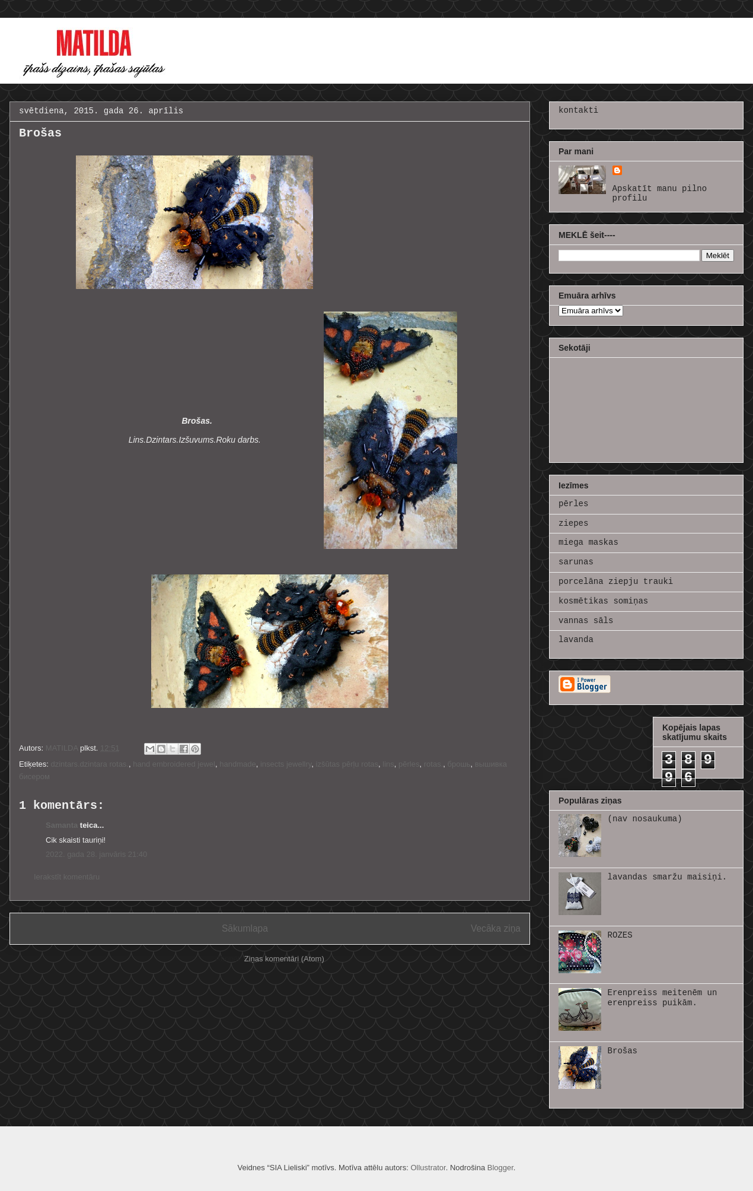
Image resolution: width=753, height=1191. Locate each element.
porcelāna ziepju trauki (616, 581)
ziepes (573, 523)
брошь (458, 764)
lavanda (576, 639)
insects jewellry (285, 764)
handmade (237, 764)
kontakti (578, 110)
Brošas (622, 1051)
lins (388, 764)
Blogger (500, 1167)
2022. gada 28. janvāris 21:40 (96, 854)
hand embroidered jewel (174, 764)
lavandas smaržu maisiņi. (668, 877)
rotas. (433, 764)
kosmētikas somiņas (603, 601)
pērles (408, 764)
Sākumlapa (245, 928)
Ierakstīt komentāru (67, 876)
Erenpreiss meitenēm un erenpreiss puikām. (662, 998)
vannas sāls (586, 620)
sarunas (576, 562)
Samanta (62, 825)
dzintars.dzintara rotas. (89, 764)
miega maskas (588, 542)
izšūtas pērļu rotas (347, 764)
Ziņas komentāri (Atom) (284, 958)
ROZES (620, 935)
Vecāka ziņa (496, 928)
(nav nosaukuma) (645, 819)
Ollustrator (427, 1167)
